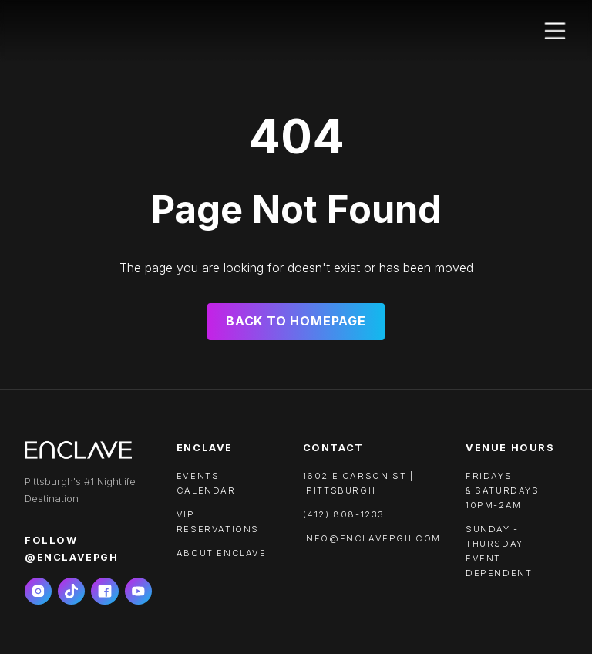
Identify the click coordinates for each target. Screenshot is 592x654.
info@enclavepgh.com (372, 538)
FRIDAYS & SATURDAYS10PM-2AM (503, 490)
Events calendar (206, 483)
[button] (555, 31)
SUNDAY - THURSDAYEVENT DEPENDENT (499, 551)
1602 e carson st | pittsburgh (358, 483)
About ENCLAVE (222, 553)
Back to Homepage (296, 321)
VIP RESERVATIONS (218, 521)
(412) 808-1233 (344, 514)
